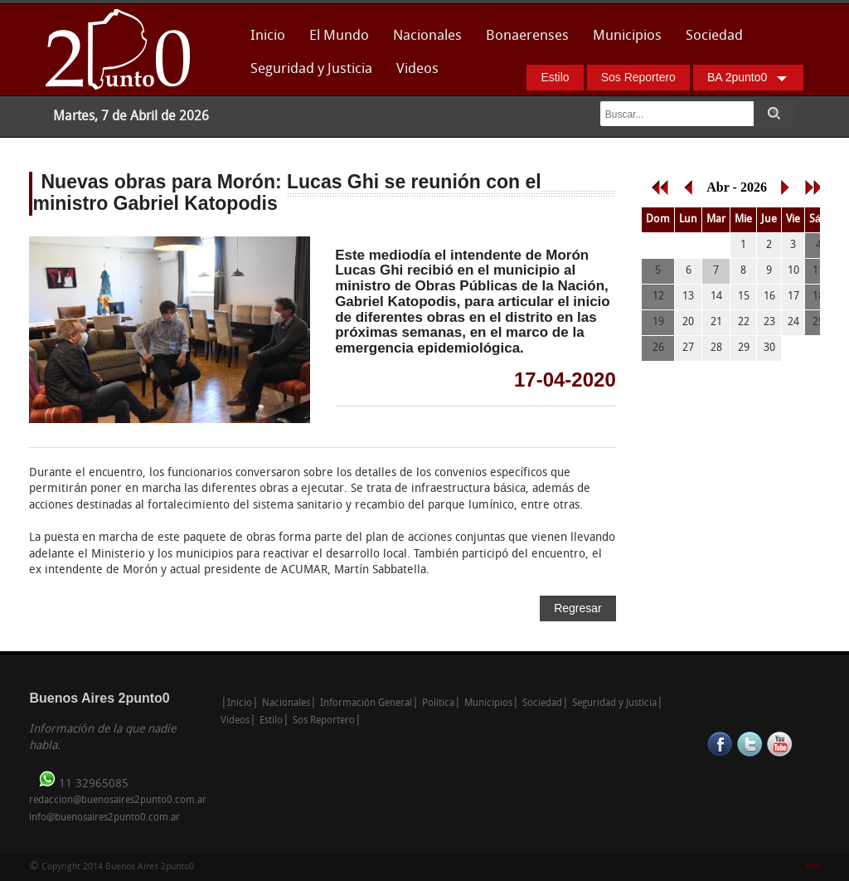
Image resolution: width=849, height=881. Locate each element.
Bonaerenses (523, 41)
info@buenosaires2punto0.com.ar (104, 818)
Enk (813, 866)
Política (438, 703)
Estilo (555, 77)
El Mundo (339, 36)
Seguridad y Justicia (311, 69)
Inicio (267, 36)
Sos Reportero (638, 77)
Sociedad (714, 36)
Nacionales (427, 36)
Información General (366, 703)
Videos (417, 69)
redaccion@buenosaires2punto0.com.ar (117, 801)
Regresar (578, 608)
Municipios (627, 36)
